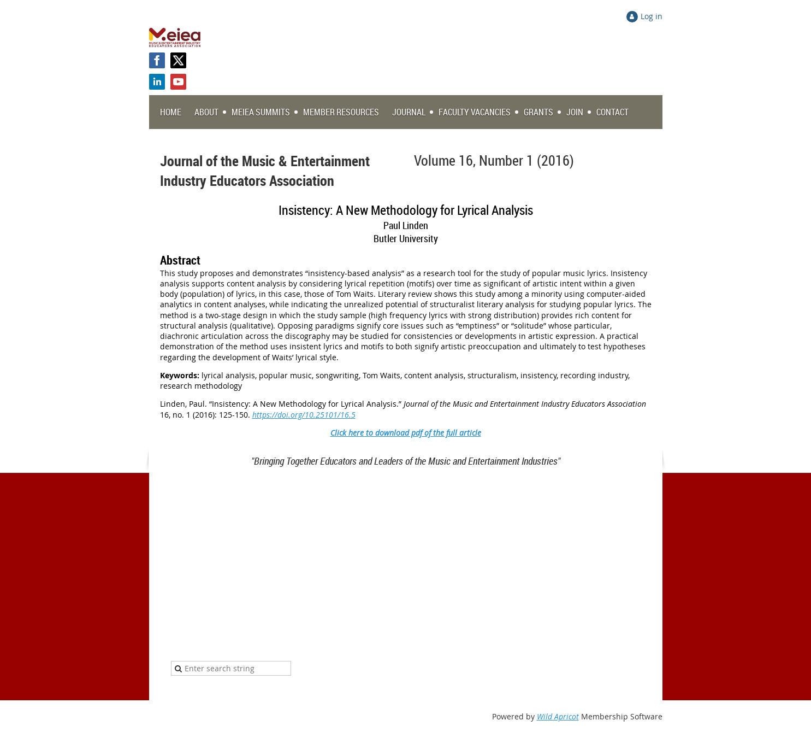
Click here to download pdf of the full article (405, 432)
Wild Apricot (558, 716)
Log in (651, 16)
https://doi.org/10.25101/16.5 (304, 414)
